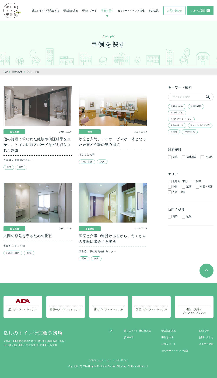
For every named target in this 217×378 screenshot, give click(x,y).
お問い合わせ (206, 337)
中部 (9, 167)
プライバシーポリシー (99, 360)
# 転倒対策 (190, 131)
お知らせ (204, 330)
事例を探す (107, 10)
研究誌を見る (70, 10)
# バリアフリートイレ (181, 119)
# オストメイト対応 (200, 125)
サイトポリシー (120, 360)
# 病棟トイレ (177, 106)
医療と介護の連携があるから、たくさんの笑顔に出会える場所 (112, 238)
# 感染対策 (196, 106)
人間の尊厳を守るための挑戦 (28, 236)
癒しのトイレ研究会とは (45, 10)
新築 (21, 167)
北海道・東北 (12, 253)
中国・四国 (87, 161)
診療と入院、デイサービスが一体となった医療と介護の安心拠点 (112, 142)
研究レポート (89, 10)
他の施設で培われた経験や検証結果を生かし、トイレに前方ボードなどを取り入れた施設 (37, 144)
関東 (84, 258)
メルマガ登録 (206, 344)
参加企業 (154, 10)
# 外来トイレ (177, 112)
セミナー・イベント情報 (131, 10)
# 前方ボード (177, 125)
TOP (110, 330)
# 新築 (174, 131)
